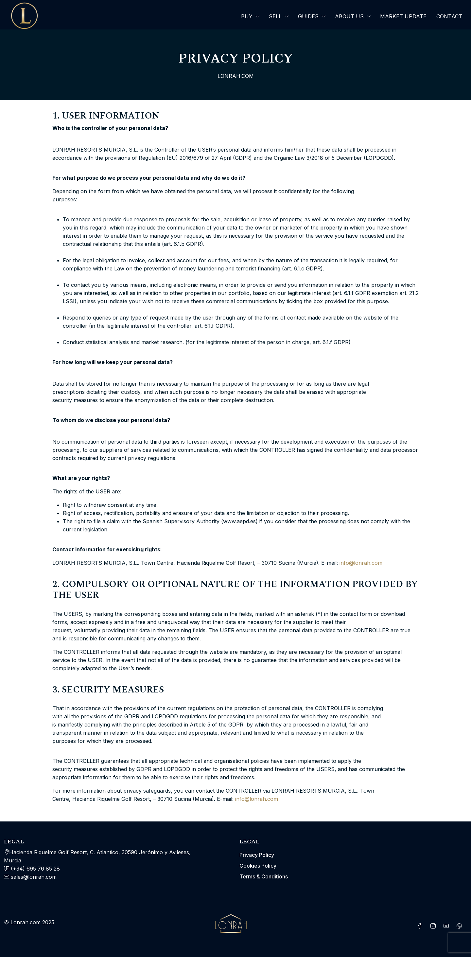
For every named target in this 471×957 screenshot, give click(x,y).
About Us (349, 16)
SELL (275, 16)
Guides (308, 16)
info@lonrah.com (361, 563)
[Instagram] (434, 926)
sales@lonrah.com (34, 877)
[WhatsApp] (460, 926)
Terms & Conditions (263, 876)
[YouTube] (447, 926)
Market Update (403, 16)
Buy (247, 16)
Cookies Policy (257, 865)
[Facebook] (421, 926)
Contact (449, 16)
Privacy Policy (256, 855)
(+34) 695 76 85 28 (34, 868)
